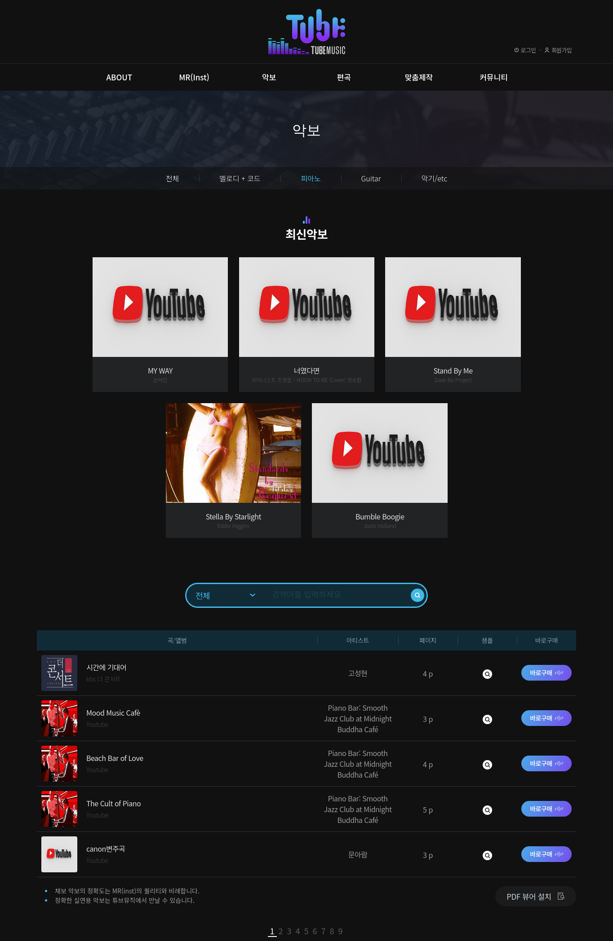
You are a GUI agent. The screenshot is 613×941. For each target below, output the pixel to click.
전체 (172, 178)
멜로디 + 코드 (239, 178)
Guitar (371, 178)
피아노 (310, 178)
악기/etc (435, 178)
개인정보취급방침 (111, 897)
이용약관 (59, 897)
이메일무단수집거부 (178, 897)
